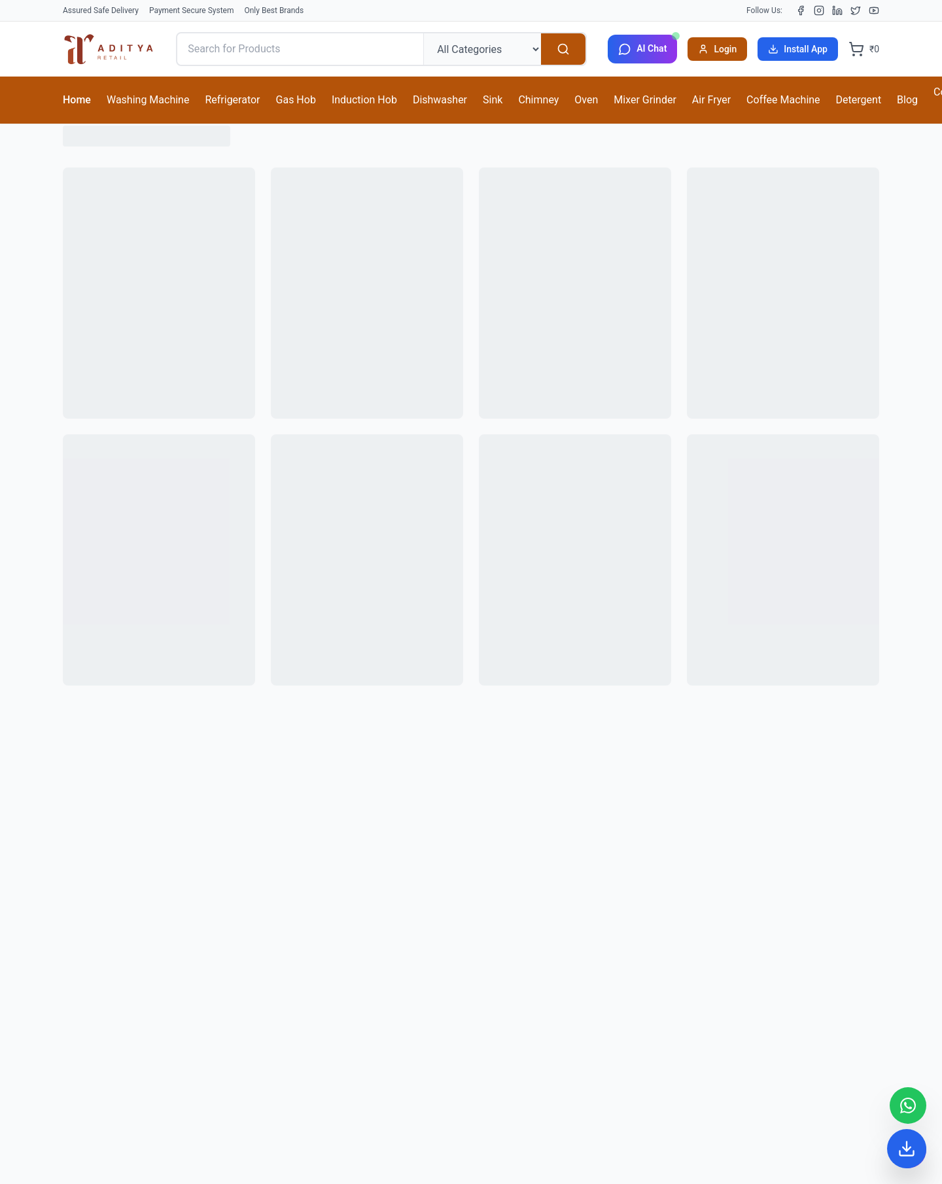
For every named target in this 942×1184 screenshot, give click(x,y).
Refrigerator (232, 100)
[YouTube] (874, 10)
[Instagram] (819, 10)
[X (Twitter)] (855, 10)
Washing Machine (148, 100)
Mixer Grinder (645, 100)
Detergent (859, 100)
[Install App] (906, 1148)
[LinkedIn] (837, 10)
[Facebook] (800, 10)
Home (77, 100)
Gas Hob (296, 100)
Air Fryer (711, 100)
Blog (907, 100)
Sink (492, 100)
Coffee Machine (783, 100)
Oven (586, 100)
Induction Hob (364, 100)
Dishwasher (440, 100)
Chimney (538, 100)
